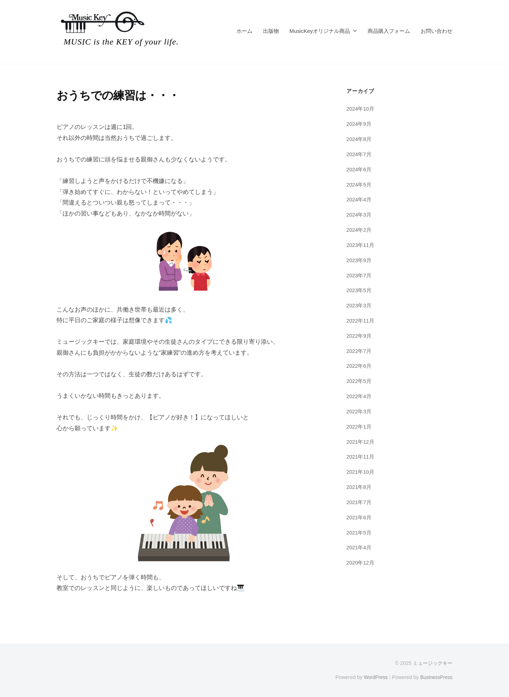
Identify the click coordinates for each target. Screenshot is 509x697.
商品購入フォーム (389, 31)
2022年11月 (360, 321)
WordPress (373, 677)
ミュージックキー (432, 663)
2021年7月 (359, 502)
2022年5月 (359, 381)
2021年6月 (359, 517)
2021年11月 (360, 457)
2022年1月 (359, 427)
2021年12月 (360, 442)
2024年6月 (359, 169)
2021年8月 (359, 487)
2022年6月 (359, 366)
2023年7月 (359, 275)
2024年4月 (359, 199)
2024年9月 (359, 124)
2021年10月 (360, 472)
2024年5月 (359, 185)
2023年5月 (359, 290)
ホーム (244, 31)
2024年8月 (359, 139)
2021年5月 (359, 533)
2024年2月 (359, 230)
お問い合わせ (436, 31)
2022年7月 (359, 351)
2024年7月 (359, 154)
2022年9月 (359, 336)
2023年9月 (359, 260)
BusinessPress (436, 677)
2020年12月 (360, 563)
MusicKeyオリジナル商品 (319, 31)
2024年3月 (359, 215)
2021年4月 (359, 547)
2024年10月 (360, 109)
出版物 (271, 31)
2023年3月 (359, 305)
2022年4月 (359, 396)
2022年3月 (359, 411)
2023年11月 (360, 245)
